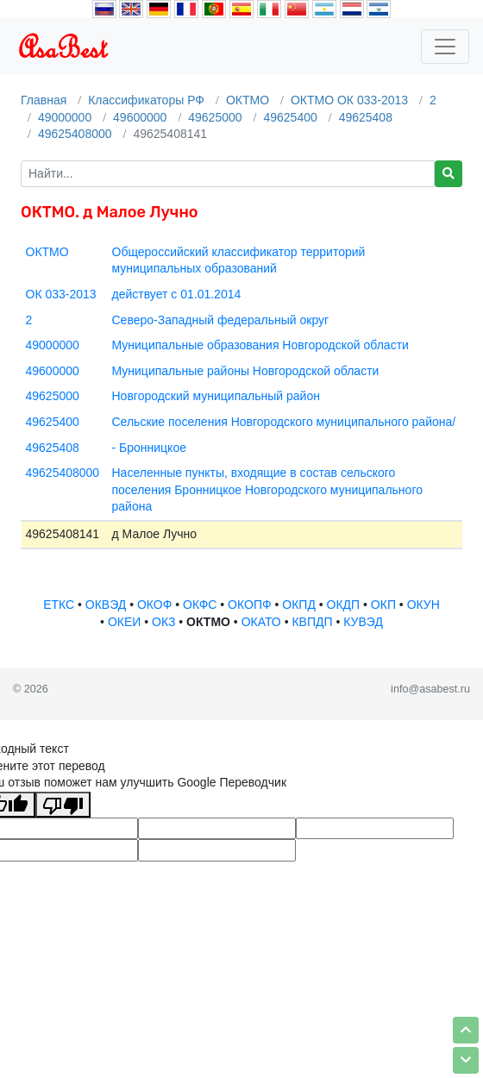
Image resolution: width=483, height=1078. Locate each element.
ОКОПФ (249, 604)
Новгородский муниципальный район (216, 396)
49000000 (64, 117)
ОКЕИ (124, 622)
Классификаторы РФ (146, 100)
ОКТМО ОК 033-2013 (349, 100)
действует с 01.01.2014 (177, 294)
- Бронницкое (149, 447)
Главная (43, 100)
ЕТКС (58, 604)
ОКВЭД (105, 604)
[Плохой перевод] (63, 805)
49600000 (139, 117)
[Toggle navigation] (445, 46)
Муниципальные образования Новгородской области (260, 345)
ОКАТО (261, 622)
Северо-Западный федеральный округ (220, 320)
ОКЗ (163, 622)
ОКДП (344, 604)
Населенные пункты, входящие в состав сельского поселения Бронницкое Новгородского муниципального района (267, 489)
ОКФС (199, 604)
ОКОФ (154, 604)
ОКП (383, 604)
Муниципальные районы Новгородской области (246, 371)
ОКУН (423, 604)
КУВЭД (363, 622)
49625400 (290, 117)
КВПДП (312, 622)
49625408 (365, 117)
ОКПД (299, 604)
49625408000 (75, 134)
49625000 (215, 117)
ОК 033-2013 (61, 294)
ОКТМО (247, 100)
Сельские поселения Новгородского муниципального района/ (284, 422)
